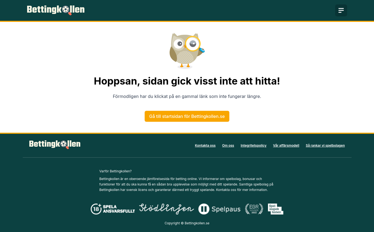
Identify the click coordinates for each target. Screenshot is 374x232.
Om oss (228, 145)
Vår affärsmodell (286, 145)
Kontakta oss (205, 145)
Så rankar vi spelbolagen (325, 145)
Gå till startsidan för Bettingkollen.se (187, 116)
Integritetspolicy (253, 145)
